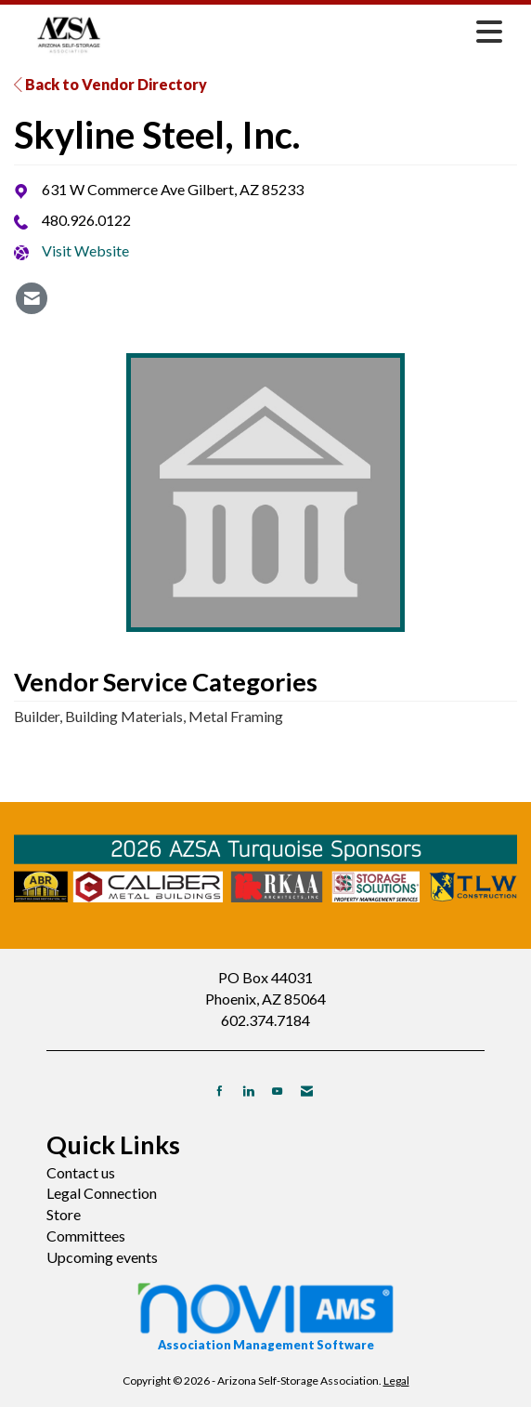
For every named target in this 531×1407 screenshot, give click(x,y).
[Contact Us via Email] (306, 1090)
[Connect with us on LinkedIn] (248, 1090)
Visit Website (85, 250)
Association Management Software (265, 1315)
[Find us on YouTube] (277, 1090)
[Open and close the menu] (318, 31)
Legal (396, 1380)
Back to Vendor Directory (110, 84)
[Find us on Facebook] (219, 1090)
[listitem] (31, 298)
